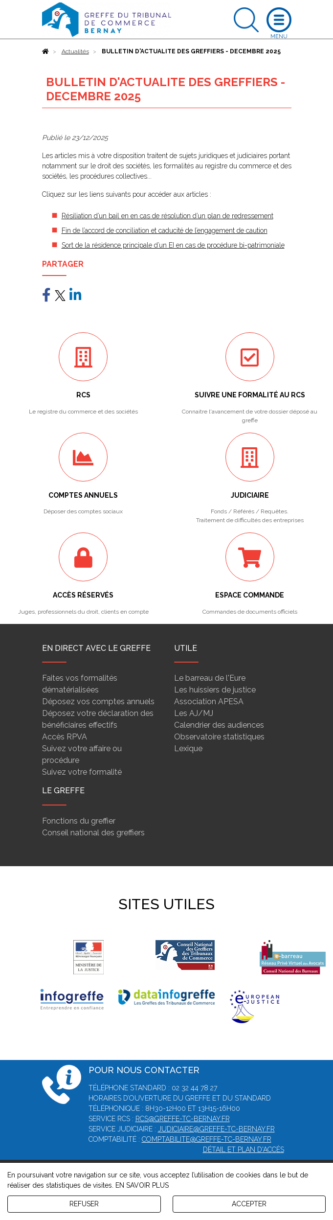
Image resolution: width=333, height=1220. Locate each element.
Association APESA (209, 701)
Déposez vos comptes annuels (98, 701)
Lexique (188, 748)
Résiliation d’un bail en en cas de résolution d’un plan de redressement (167, 216)
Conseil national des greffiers (93, 832)
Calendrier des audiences (219, 725)
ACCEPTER (249, 1204)
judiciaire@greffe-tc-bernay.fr (216, 1129)
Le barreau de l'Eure (209, 678)
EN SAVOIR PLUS (142, 1185)
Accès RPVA (64, 736)
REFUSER (84, 1204)
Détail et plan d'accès (243, 1149)
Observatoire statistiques (219, 736)
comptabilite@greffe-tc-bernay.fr (206, 1139)
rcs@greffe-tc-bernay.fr (182, 1119)
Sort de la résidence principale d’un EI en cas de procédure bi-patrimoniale (173, 245)
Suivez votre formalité (82, 772)
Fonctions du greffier (78, 821)
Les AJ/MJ (193, 713)
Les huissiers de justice (215, 689)
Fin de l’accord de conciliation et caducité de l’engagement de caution (164, 230)
